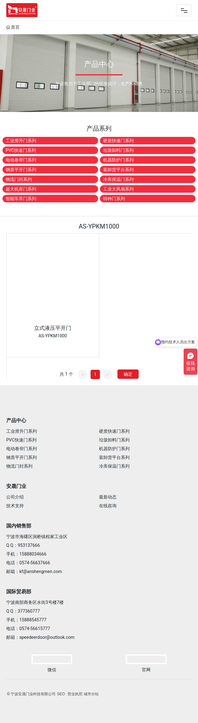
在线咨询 (107, 505)
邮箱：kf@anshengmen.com (34, 571)
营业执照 (74, 694)
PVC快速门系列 (21, 150)
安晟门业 (16, 486)
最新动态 (107, 496)
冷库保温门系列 (118, 179)
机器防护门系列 (118, 159)
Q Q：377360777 (23, 611)
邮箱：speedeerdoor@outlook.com (40, 637)
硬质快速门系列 (118, 140)
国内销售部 (18, 526)
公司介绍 (15, 496)
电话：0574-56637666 (28, 562)
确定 (128, 374)
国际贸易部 (18, 592)
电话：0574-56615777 (28, 628)
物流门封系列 (19, 179)
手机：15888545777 (26, 619)
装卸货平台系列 (118, 169)
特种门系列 (114, 198)
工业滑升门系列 (21, 140)
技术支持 (15, 505)
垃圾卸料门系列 (118, 150)
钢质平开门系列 (21, 169)
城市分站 (91, 694)
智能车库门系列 (21, 198)
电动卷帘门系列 (21, 159)
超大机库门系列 (21, 188)
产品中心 (16, 420)
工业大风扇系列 (118, 188)
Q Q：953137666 (23, 545)
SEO (61, 694)
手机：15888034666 (26, 554)
